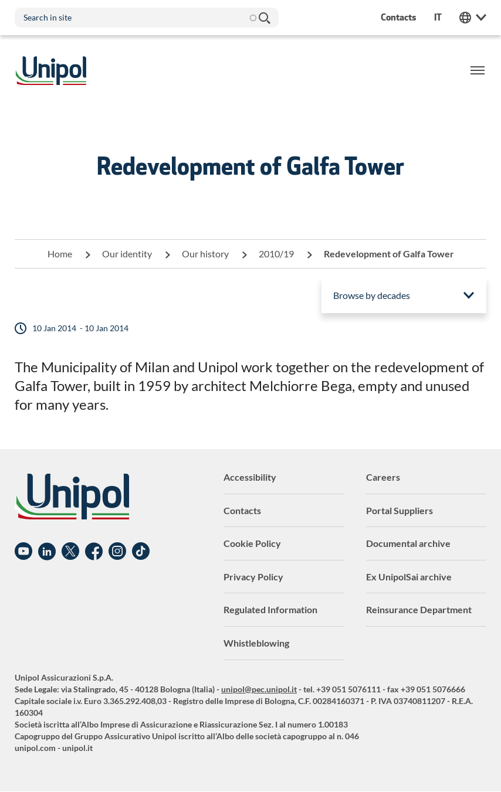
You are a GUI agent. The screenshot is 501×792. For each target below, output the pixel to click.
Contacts (242, 510)
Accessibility (250, 476)
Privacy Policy (253, 576)
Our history (205, 253)
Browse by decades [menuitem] (371, 295)
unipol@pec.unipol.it (259, 689)
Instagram (117, 551)
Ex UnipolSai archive (409, 576)
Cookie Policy (252, 543)
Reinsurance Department (419, 609)
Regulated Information (270, 609)
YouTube (23, 551)
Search (264, 18)
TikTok (141, 551)
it (438, 17)
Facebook (94, 551)
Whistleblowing (256, 642)
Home (60, 253)
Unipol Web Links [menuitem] (472, 17)
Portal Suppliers (399, 510)
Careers (383, 476)
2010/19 (276, 253)
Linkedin (47, 551)
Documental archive (408, 543)
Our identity (127, 253)
